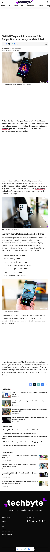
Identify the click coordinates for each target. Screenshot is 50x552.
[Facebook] (27, 521)
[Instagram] (39, 521)
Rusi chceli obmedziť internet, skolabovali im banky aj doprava (19, 445)
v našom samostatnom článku (30, 370)
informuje (5, 129)
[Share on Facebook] (6, 44)
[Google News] (36, 521)
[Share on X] (9, 44)
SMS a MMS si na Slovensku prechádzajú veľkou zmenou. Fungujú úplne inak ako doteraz (25, 442)
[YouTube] (33, 521)
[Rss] (45, 521)
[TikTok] (42, 521)
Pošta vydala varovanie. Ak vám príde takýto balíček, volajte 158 (19, 433)
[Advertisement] (25, 20)
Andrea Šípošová (5, 48)
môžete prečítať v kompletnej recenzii (29, 186)
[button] (3, 2)
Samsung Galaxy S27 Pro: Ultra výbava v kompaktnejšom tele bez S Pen (21, 430)
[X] (30, 521)
